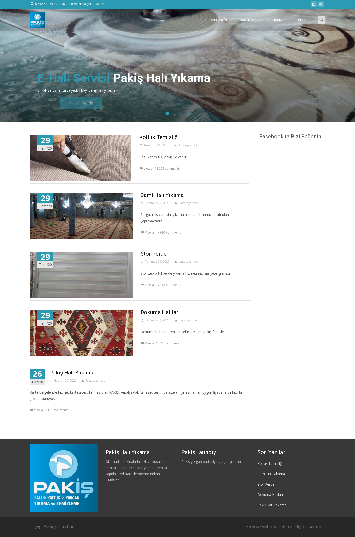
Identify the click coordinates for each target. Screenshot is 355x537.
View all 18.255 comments (162, 168)
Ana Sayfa (219, 24)
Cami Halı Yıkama (162, 195)
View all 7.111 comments (51, 410)
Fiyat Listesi (247, 24)
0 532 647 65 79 (46, 4)
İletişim (302, 24)
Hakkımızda (276, 24)
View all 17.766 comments (163, 285)
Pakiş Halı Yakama (72, 373)
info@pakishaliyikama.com (85, 4)
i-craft (292, 527)
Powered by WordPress (259, 527)
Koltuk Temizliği (159, 137)
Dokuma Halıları (160, 312)
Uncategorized (187, 145)
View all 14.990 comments (163, 232)
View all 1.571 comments (162, 343)
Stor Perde (154, 254)
